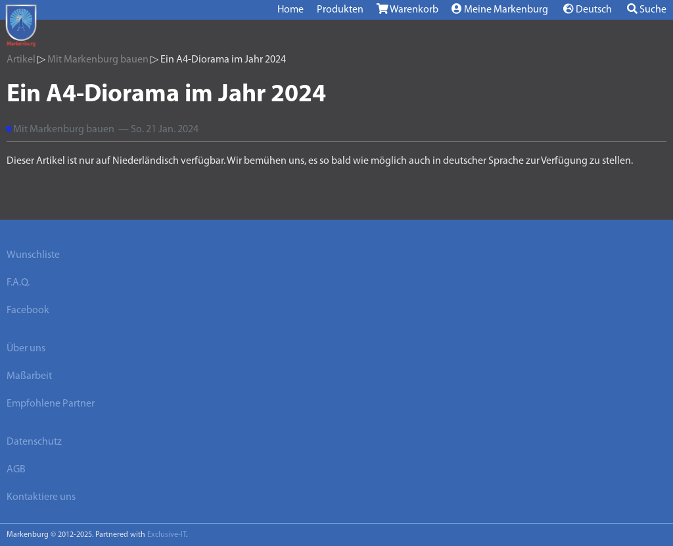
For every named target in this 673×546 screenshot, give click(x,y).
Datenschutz (34, 442)
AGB (16, 469)
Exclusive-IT (166, 535)
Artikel (21, 60)
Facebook (28, 310)
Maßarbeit (29, 376)
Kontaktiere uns (41, 497)
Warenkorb (407, 9)
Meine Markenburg (500, 9)
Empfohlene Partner (51, 404)
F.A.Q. (18, 283)
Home (290, 10)
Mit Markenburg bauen (98, 60)
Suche (646, 9)
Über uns (26, 348)
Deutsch (587, 9)
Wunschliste (33, 255)
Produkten (340, 10)
